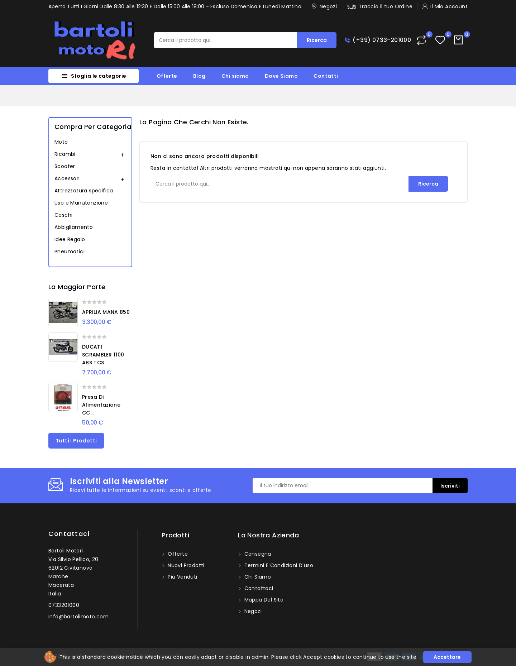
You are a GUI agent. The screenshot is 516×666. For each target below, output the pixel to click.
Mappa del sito (263, 599)
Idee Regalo (69, 239)
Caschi (63, 215)
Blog (199, 76)
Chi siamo (235, 76)
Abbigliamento (73, 227)
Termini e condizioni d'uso (278, 565)
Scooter (64, 166)
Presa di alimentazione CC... (101, 404)
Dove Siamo (281, 76)
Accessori (67, 178)
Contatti (326, 76)
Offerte (167, 76)
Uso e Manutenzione (81, 202)
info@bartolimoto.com (78, 616)
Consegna (257, 553)
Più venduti (181, 576)
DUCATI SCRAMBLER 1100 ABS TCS (103, 354)
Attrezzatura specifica (83, 190)
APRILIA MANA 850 (106, 312)
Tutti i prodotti (76, 440)
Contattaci (69, 533)
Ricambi (65, 154)
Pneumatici (69, 251)
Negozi (252, 611)
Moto (61, 141)
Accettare (447, 657)
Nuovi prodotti (185, 565)
